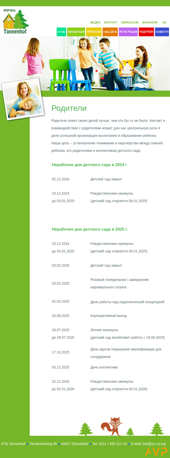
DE (164, 23)
